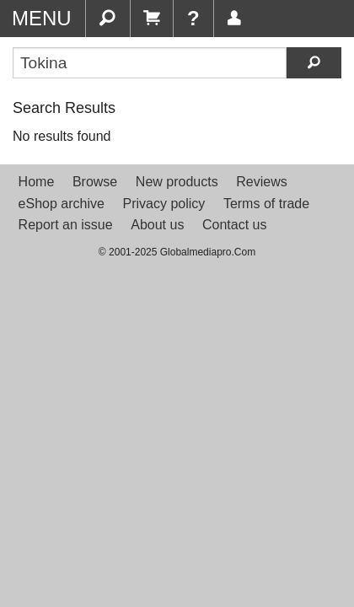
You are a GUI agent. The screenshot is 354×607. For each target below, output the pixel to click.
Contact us (234, 225)
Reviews (261, 182)
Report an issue (66, 225)
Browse (94, 182)
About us (157, 225)
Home (37, 182)
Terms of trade (266, 203)
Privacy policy (163, 203)
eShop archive (62, 203)
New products (177, 182)
